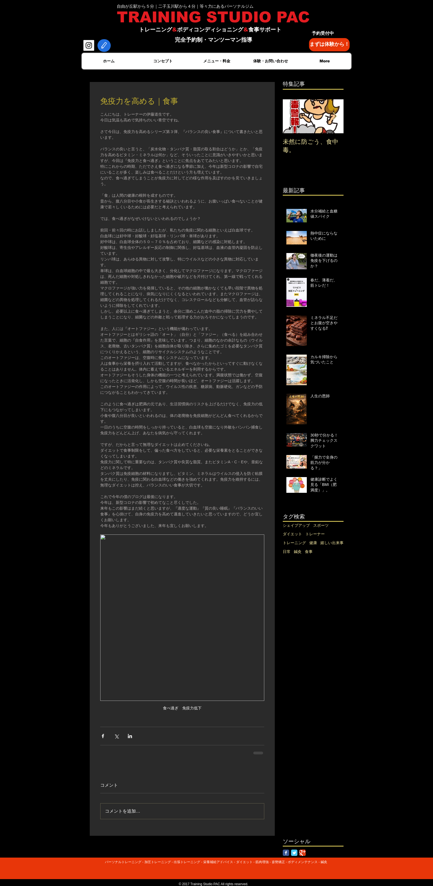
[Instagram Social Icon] (88, 45)
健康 (313, 543)
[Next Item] (334, 116)
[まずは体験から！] (329, 45)
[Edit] (104, 45)
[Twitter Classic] (294, 853)
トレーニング (294, 543)
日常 (287, 551)
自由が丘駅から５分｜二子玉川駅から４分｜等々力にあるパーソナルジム (185, 6)
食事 (309, 551)
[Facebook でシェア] (102, 736)
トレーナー (315, 534)
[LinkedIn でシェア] (130, 736)
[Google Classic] (302, 853)
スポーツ (321, 525)
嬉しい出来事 (332, 543)
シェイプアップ (296, 525)
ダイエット (292, 534)
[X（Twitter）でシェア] (116, 736)
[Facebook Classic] (286, 853)
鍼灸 (298, 551)
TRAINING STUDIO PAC (213, 17)
